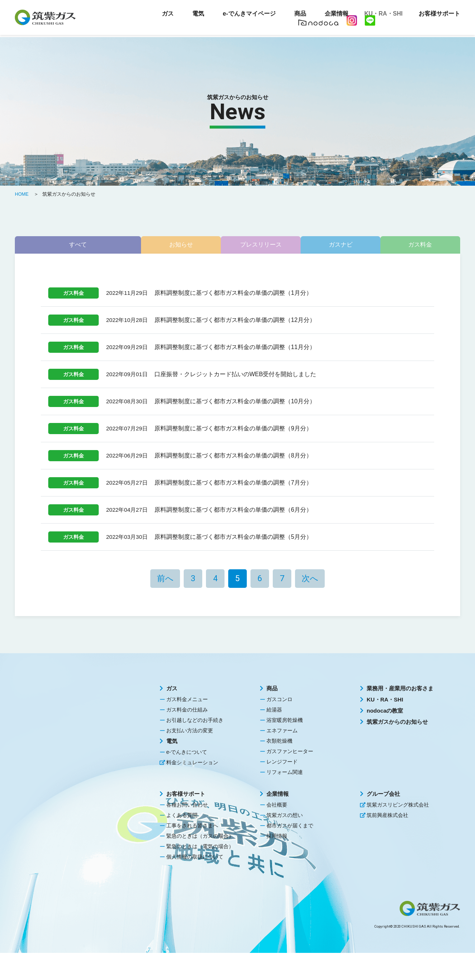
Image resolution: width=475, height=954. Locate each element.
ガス (171, 689)
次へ (310, 579)
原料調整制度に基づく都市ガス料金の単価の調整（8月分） (233, 456)
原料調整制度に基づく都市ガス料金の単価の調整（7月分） (233, 484)
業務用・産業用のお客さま (400, 689)
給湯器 (274, 711)
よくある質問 (181, 816)
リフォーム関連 (284, 773)
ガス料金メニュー (187, 700)
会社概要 (276, 806)
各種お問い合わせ (187, 806)
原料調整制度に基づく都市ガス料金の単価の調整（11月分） (234, 348)
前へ (165, 579)
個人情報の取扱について (194, 858)
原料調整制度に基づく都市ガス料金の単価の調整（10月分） (234, 402)
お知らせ (147, 245)
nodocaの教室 (385, 712)
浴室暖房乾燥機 (284, 721)
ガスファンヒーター (289, 752)
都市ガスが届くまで (289, 827)
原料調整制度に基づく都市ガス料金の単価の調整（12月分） (234, 321)
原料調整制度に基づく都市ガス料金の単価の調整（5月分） (233, 538)
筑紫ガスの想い (284, 816)
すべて (57, 245)
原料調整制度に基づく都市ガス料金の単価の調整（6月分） (233, 511)
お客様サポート (185, 795)
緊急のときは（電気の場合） (200, 847)
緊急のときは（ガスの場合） (200, 837)
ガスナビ (328, 245)
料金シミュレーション (192, 763)
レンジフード (282, 763)
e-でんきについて (186, 753)
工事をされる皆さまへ (192, 827)
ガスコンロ (279, 700)
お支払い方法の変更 (189, 732)
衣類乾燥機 (279, 742)
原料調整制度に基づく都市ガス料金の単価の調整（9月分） (233, 429)
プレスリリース (237, 245)
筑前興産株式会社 (387, 816)
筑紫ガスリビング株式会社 (398, 806)
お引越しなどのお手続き (194, 721)
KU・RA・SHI (380, 15)
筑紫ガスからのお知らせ (397, 723)
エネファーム (282, 732)
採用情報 (276, 837)
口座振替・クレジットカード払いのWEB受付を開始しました (235, 375)
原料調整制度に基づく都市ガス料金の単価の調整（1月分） (233, 294)
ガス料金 (418, 245)
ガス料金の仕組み (187, 711)
